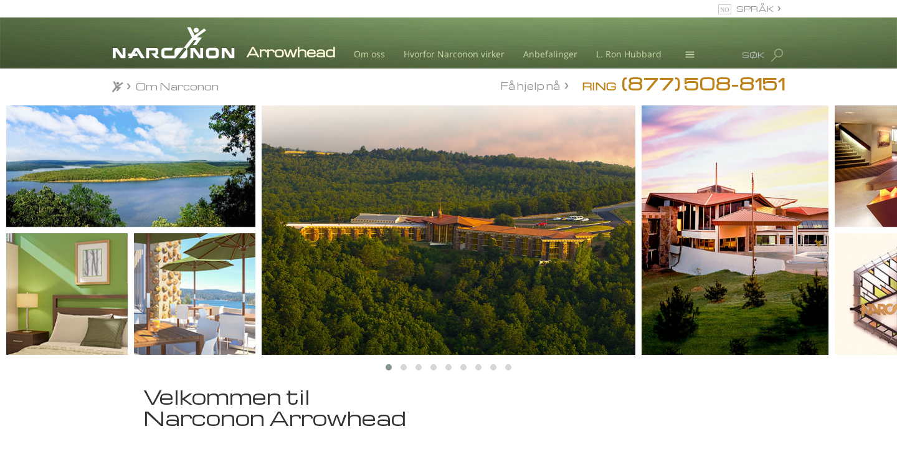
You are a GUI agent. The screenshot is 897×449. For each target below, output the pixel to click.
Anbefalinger (550, 54)
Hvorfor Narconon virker (454, 54)
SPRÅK (755, 8)
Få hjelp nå (530, 85)
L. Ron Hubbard (629, 54)
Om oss (369, 54)
